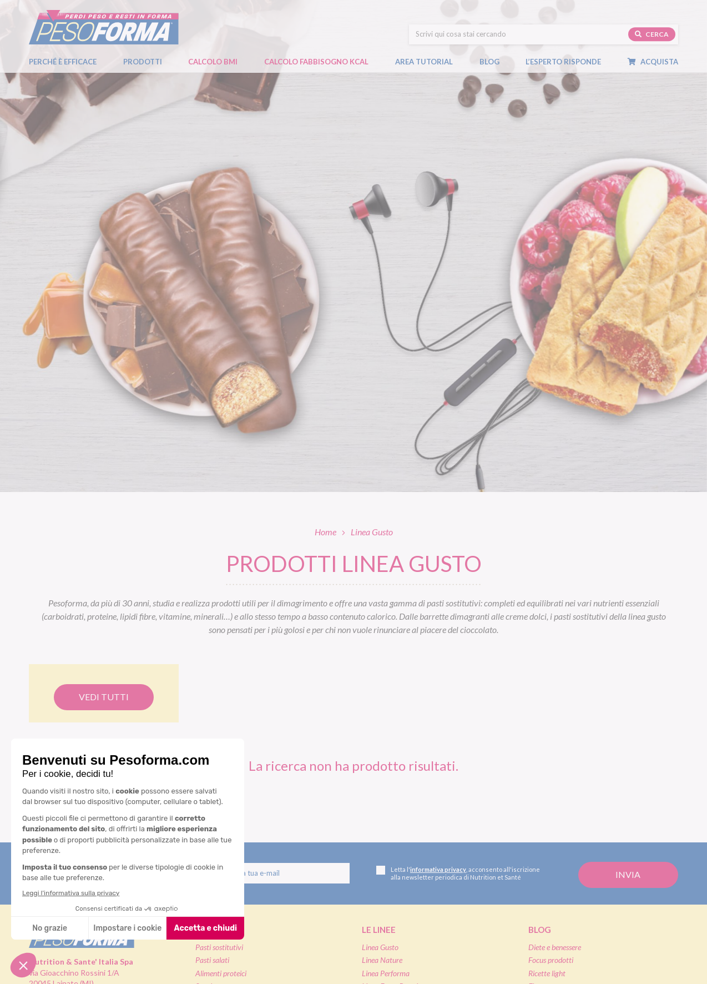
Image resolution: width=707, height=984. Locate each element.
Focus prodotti (550, 960)
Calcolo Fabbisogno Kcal (316, 61)
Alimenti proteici (220, 973)
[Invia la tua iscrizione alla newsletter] (628, 875)
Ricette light (546, 973)
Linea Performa (386, 973)
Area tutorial (429, 62)
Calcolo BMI (213, 61)
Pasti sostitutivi (219, 947)
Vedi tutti (104, 696)
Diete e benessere (554, 947)
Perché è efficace (63, 61)
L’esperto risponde (563, 61)
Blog (495, 62)
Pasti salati (212, 960)
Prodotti (148, 62)
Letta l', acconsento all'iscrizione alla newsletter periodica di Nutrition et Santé (458, 873)
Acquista (658, 62)
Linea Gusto (380, 947)
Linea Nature (382, 960)
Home (325, 531)
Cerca (652, 34)
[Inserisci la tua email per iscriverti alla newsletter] (268, 873)
